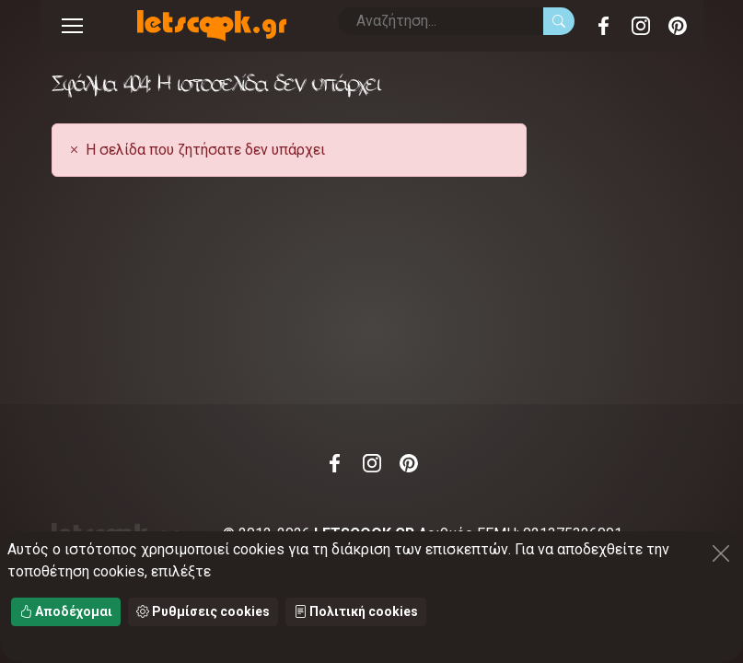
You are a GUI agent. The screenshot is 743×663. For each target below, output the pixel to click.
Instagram (641, 26)
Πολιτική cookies (356, 611)
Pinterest (677, 26)
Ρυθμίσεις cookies (203, 611)
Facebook (604, 26)
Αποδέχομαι (65, 611)
